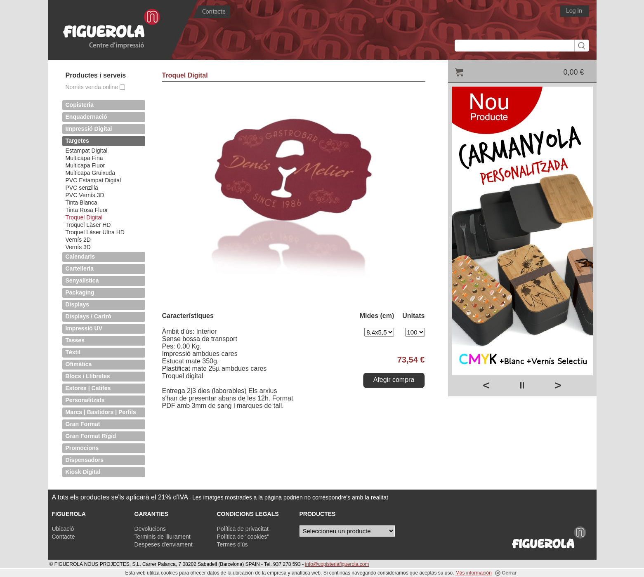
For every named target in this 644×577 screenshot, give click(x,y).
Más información (473, 573)
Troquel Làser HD (88, 224)
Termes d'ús (232, 544)
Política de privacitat (243, 528)
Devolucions (150, 528)
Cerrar (506, 573)
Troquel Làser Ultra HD (95, 232)
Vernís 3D (78, 247)
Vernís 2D (78, 239)
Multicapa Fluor (85, 165)
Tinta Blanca (81, 202)
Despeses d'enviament (163, 544)
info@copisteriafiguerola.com (337, 564)
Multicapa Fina (84, 158)
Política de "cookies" (243, 536)
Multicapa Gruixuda (91, 173)
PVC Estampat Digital (93, 180)
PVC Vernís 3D (85, 195)
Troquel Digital (84, 217)
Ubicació (63, 528)
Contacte (63, 536)
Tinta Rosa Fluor (87, 210)
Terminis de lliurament (162, 536)
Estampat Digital (87, 150)
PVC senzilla (82, 187)
